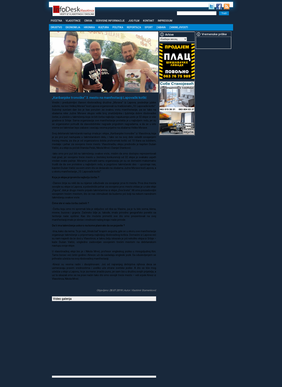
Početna (56, 20)
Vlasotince (73, 20)
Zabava (161, 27)
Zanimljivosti (178, 27)
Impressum (165, 20)
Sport (149, 27)
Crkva (88, 20)
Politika (117, 27)
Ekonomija (73, 27)
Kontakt (148, 20)
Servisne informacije (110, 20)
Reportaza (134, 27)
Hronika (89, 27)
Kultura (103, 27)
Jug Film (133, 20)
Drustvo (56, 27)
